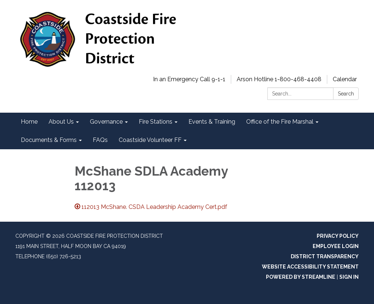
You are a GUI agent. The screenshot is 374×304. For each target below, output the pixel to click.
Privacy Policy (338, 236)
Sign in (349, 277)
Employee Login (336, 246)
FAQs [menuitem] (100, 139)
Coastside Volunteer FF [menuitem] (150, 139)
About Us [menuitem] (61, 121)
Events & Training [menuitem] (211, 121)
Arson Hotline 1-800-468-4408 (279, 79)
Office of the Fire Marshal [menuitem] (279, 121)
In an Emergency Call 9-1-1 (189, 79)
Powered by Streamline (300, 277)
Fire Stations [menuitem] (155, 121)
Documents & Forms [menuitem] (49, 139)
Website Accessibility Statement (310, 267)
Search (346, 94)
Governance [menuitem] (106, 121)
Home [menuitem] (29, 121)
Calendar (345, 79)
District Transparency (325, 256)
